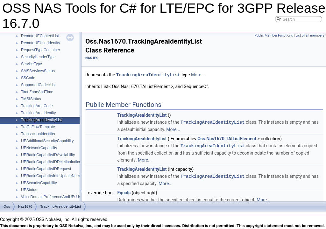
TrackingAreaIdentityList (41, 120)
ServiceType (31, 64)
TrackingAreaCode (37, 106)
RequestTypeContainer (40, 50)
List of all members (309, 35)
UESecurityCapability (39, 183)
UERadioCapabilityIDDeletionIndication (54, 162)
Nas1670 (25, 206)
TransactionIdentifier (38, 134)
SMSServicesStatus (38, 71)
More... (198, 74)
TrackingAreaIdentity (38, 113)
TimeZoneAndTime (37, 92)
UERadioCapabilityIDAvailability (48, 155)
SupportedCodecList (38, 85)
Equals (124, 191)
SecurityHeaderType (38, 57)
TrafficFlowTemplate (38, 127)
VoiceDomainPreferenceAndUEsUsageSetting (60, 197)
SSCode (28, 78)
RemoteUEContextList (40, 36)
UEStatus (29, 190)
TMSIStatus (31, 99)
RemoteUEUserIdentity (40, 43)
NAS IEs (91, 58)
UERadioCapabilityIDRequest (46, 169)
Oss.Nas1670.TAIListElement (226, 138)
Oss (7, 206)
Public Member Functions (273, 35)
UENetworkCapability (39, 148)
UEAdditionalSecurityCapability (47, 141)
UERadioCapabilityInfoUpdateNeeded (53, 176)
